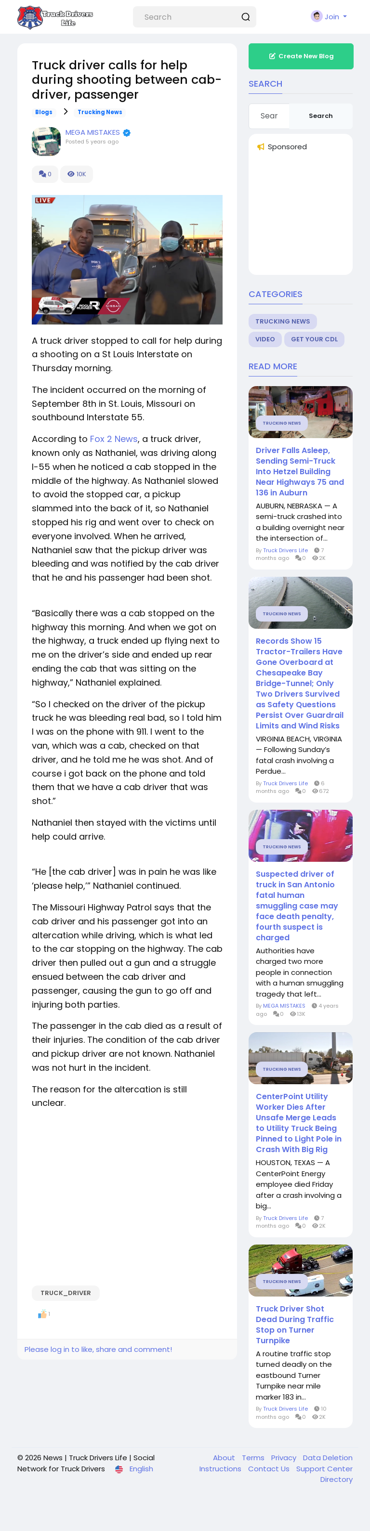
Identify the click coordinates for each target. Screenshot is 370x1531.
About (225, 1458)
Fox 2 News (114, 439)
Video (265, 339)
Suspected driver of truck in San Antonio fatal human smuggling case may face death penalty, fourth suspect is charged (297, 906)
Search (321, 115)
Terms (254, 1458)
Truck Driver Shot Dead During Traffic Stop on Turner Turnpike (295, 1325)
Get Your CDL (314, 339)
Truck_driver (65, 1292)
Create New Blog (301, 56)
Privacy (284, 1458)
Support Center (324, 1469)
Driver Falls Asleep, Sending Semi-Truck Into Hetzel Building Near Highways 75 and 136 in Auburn (300, 471)
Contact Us (269, 1469)
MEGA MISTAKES (94, 132)
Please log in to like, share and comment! (98, 1349)
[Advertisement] (313, 216)
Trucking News (100, 112)
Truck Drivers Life (285, 550)
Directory (336, 1479)
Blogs (44, 112)
